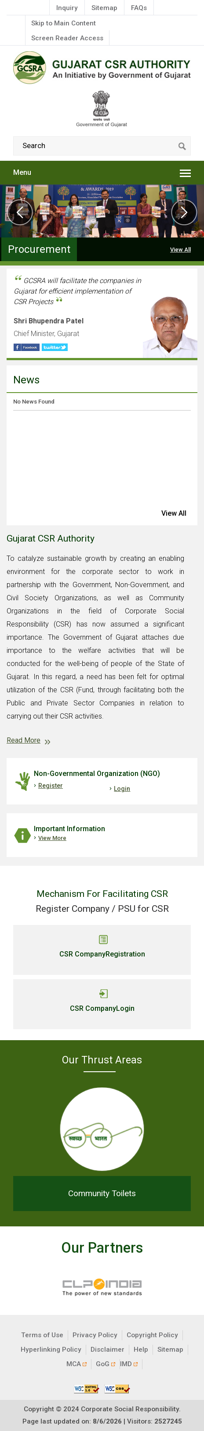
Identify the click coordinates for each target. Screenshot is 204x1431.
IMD (129, 1364)
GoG (105, 1364)
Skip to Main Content (63, 23)
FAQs (139, 8)
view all (173, 513)
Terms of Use (42, 1335)
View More (52, 838)
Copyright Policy (152, 1335)
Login (122, 788)
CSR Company (102, 954)
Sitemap (104, 8)
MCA (76, 1364)
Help (141, 1349)
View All (180, 249)
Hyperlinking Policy (51, 1349)
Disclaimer (107, 1349)
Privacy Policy (95, 1335)
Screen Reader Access (67, 38)
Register (50, 785)
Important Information (69, 829)
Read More (23, 740)
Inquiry (67, 8)
